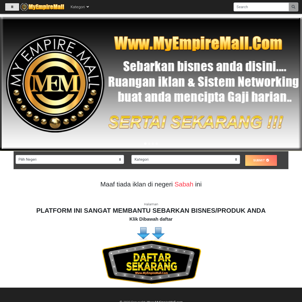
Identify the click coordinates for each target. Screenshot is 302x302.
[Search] (261, 7)
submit (261, 160)
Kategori (80, 7)
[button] (22, 84)
